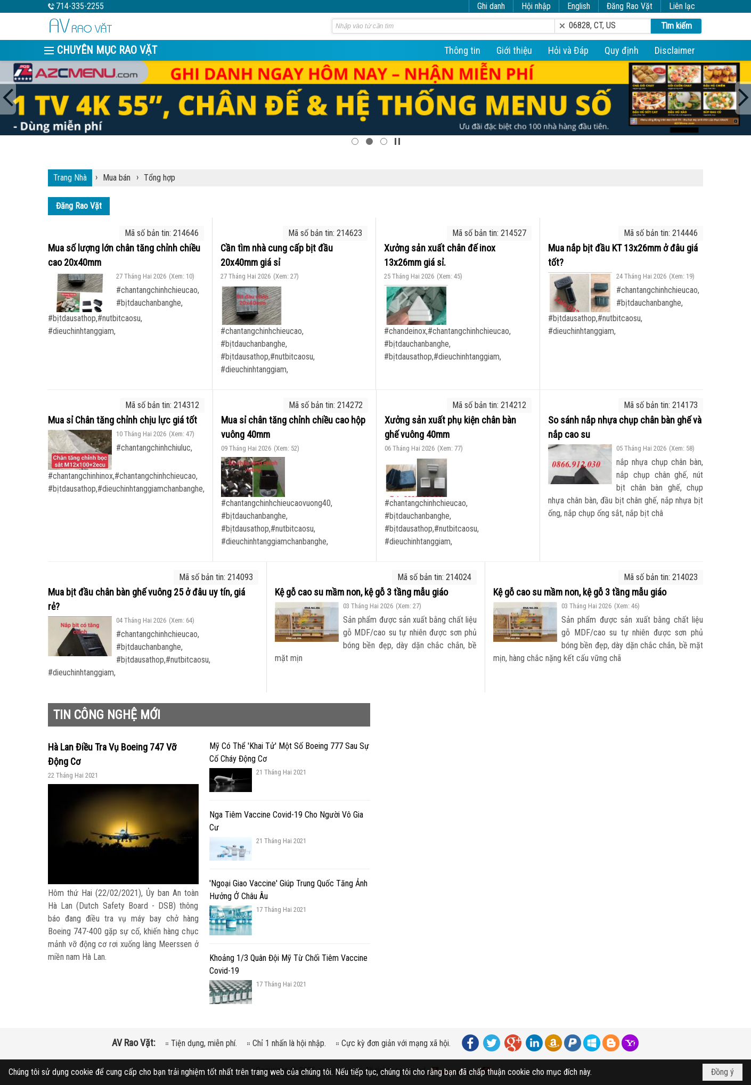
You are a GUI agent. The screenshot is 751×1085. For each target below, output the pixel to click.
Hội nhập (536, 6)
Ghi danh (491, 6)
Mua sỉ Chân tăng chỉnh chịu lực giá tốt (122, 420)
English (578, 6)
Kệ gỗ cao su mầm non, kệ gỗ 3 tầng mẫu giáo (361, 592)
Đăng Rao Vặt (629, 6)
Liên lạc (682, 6)
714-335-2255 (80, 6)
